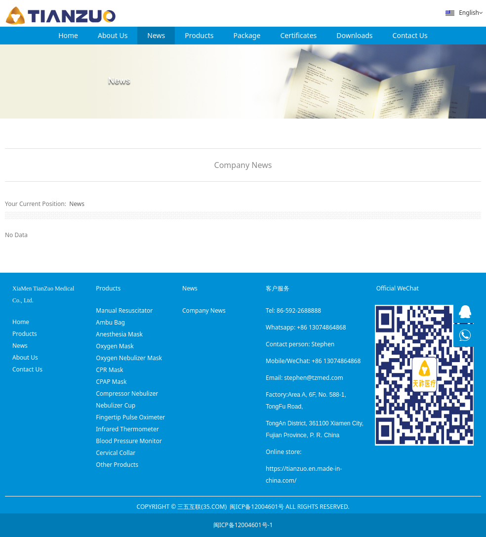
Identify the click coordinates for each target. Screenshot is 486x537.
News (156, 35)
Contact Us (410, 35)
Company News (243, 165)
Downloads (354, 35)
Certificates (298, 35)
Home (68, 35)
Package (247, 35)
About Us (112, 35)
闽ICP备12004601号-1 (243, 525)
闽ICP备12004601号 (257, 506)
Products (199, 35)
